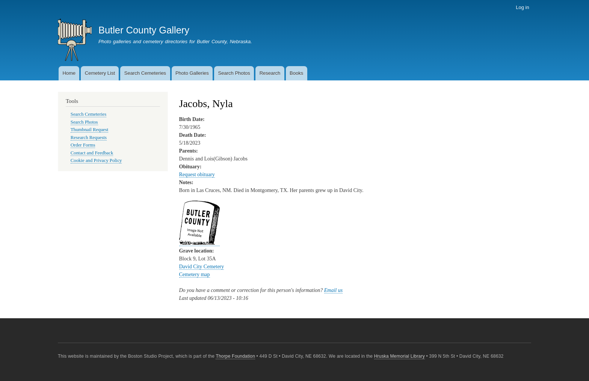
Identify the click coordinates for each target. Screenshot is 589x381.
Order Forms (83, 145)
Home (69, 73)
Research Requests (89, 137)
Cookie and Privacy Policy (96, 160)
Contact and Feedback (92, 153)
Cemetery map (194, 274)
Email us (333, 290)
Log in (522, 7)
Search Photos (234, 73)
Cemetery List (100, 73)
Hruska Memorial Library (399, 356)
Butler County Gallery (143, 30)
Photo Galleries (192, 73)
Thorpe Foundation (235, 356)
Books (296, 73)
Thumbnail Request (89, 129)
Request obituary (197, 174)
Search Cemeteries (145, 73)
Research (270, 73)
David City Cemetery (201, 266)
